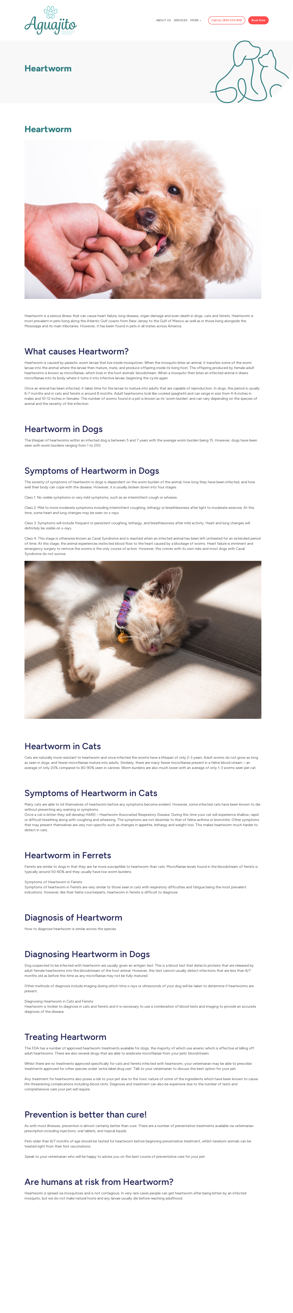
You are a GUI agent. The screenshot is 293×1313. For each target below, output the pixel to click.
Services (181, 20)
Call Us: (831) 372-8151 (226, 20)
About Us (163, 20)
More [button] (195, 20)
